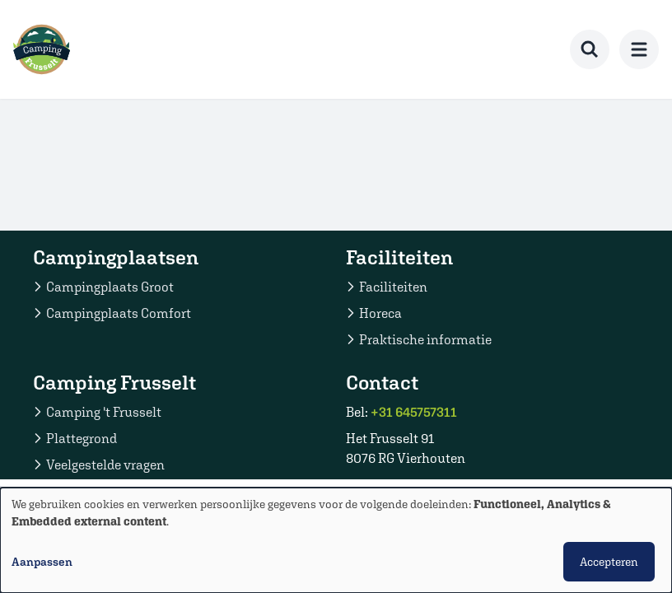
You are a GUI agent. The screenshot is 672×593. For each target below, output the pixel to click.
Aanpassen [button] (42, 561)
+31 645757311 (414, 411)
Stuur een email (406, 484)
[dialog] (336, 540)
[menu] (639, 49)
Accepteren (609, 561)
